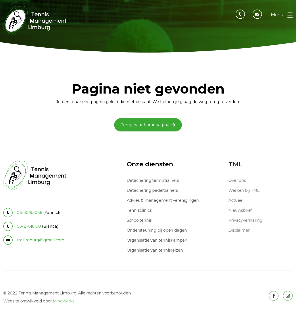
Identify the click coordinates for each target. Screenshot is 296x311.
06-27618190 (30, 226)
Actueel (238, 200)
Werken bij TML (246, 190)
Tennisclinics (139, 210)
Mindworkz (64, 307)
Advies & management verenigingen (163, 200)
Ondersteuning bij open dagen (157, 230)
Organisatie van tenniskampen (157, 240)
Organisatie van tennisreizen (155, 250)
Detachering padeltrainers (152, 190)
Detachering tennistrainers (153, 180)
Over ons (239, 180)
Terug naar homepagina (145, 124)
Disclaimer (241, 230)
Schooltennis (139, 220)
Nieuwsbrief (242, 210)
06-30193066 (32, 212)
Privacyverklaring (248, 220)
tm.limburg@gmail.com (33, 240)
